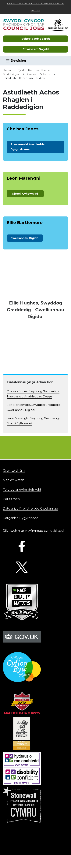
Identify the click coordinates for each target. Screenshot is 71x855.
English (35, 10)
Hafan (7, 70)
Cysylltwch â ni (14, 470)
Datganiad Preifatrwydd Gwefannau (30, 508)
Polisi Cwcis (11, 499)
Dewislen (15, 61)
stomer (28, 147)
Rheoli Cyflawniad (25, 193)
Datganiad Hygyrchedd (20, 518)
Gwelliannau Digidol (24, 238)
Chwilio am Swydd (36, 49)
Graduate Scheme (39, 74)
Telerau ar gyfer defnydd (22, 489)
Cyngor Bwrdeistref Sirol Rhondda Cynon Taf (35, 3)
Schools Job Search (35, 38)
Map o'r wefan (13, 480)
